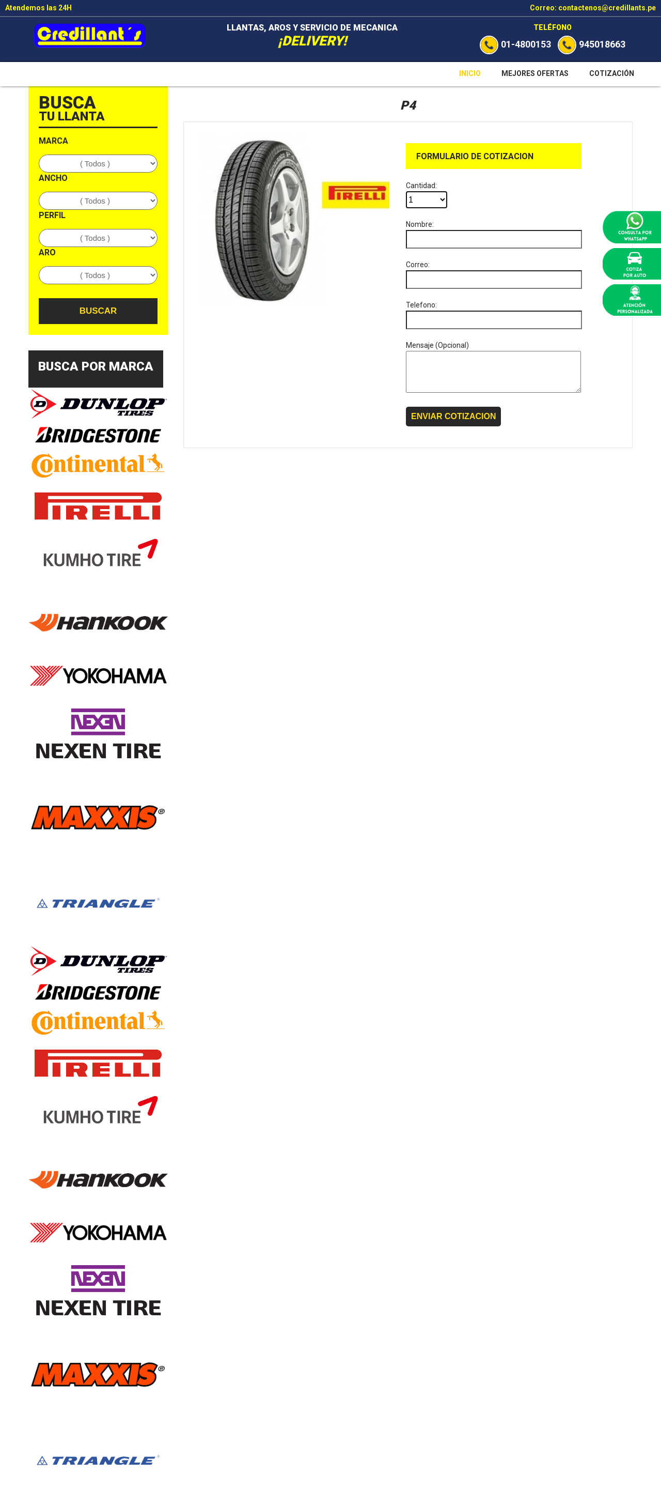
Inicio (470, 73)
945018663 (591, 44)
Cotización (611, 73)
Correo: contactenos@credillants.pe (593, 8)
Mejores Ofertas (535, 73)
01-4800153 (515, 44)
